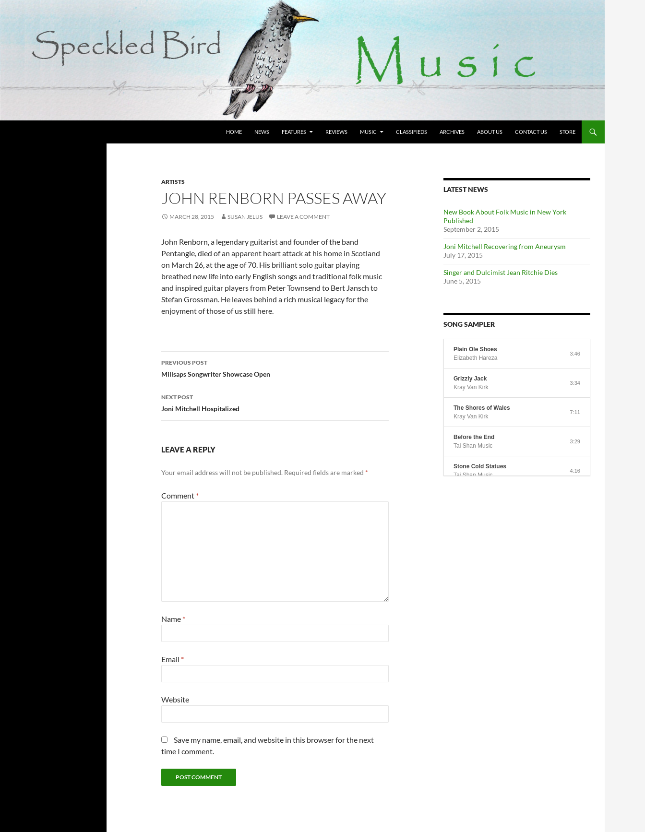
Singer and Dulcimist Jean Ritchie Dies (500, 272)
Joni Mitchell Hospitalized (275, 402)
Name (173, 618)
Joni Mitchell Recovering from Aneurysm (504, 246)
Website (175, 699)
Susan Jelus (245, 216)
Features (294, 132)
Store (567, 132)
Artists (173, 181)
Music (368, 132)
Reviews (336, 132)
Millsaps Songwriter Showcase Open (275, 367)
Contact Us (531, 132)
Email (172, 659)
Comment (180, 495)
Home (234, 132)
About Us (489, 132)
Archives (452, 132)
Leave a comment (303, 216)
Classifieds (411, 132)
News (261, 132)
